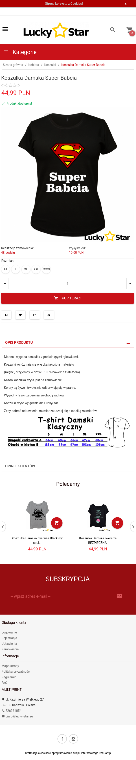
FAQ (4, 683)
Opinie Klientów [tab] (20, 466)
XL (26, 269)
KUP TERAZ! (67, 298)
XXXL (46, 269)
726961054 (11, 710)
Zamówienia (10, 649)
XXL (36, 269)
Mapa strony (10, 666)
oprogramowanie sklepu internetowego (75, 753)
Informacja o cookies (37, 753)
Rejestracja (9, 638)
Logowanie (9, 632)
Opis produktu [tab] (19, 342)
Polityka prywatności (16, 671)
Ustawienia (9, 643)
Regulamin (9, 677)
